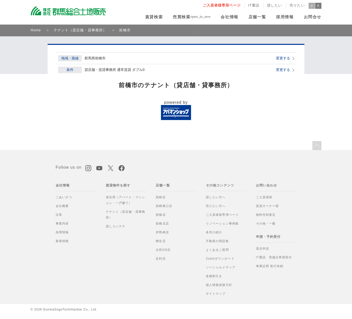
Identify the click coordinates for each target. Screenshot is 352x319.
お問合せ (312, 17)
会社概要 (62, 206)
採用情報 (285, 17)
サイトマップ (216, 293)
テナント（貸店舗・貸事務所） (80, 30)
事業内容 (62, 223)
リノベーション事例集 (222, 223)
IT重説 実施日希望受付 (274, 257)
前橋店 (160, 215)
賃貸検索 (154, 17)
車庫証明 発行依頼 (269, 266)
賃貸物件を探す (118, 185)
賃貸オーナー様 (267, 206)
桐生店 (160, 241)
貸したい (274, 5)
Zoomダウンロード (220, 258)
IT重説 (253, 5)
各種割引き (214, 276)
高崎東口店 (164, 206)
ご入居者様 (264, 197)
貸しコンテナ (116, 226)
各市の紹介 (214, 232)
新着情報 (62, 241)
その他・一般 (266, 223)
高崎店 (160, 197)
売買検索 (181, 17)
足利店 (160, 258)
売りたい (297, 5)
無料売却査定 (266, 215)
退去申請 (262, 248)
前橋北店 (162, 223)
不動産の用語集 (217, 241)
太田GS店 (163, 250)
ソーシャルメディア (220, 267)
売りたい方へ (216, 206)
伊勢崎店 (162, 232)
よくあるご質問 (217, 250)
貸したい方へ (216, 197)
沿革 (59, 215)
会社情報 (229, 17)
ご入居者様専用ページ (222, 5)
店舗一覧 (257, 17)
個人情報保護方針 (219, 285)
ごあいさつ (64, 197)
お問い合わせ (266, 185)
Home (36, 30)
